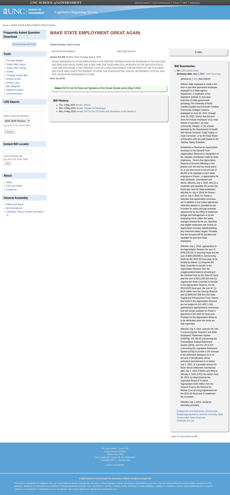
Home (5, 25)
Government (211, 411)
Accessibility (118, 465)
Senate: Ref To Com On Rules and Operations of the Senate (106, 111)
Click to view (73, 44)
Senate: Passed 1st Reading (91, 108)
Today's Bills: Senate (16, 68)
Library (176, 3)
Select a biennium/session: (16, 116)
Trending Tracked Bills (16, 75)
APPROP (181, 421)
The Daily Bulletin (14, 60)
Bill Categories (13, 86)
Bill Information (14, 208)
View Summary (213, 74)
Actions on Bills (13, 79)
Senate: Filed (83, 105)
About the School (142, 3)
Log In (109, 465)
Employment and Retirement (190, 411)
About (9, 182)
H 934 (194, 79)
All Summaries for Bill (187, 436)
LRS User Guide (14, 186)
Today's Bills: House (16, 64)
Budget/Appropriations (187, 414)
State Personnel (197, 417)
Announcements (14, 93)
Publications (195, 3)
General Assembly (208, 414)
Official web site (15, 204)
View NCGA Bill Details (63, 51)
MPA (185, 3)
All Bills (9, 71)
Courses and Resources (161, 3)
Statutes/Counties (14, 90)
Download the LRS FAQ (24, 44)
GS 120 (190, 421)
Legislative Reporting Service (76, 12)
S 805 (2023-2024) (189, 70)
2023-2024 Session (126, 51)
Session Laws (13, 82)
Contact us (11, 189)
